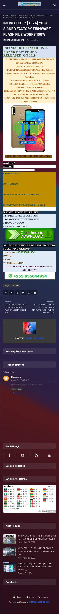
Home (5, 15)
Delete (20, 389)
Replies (16, 393)
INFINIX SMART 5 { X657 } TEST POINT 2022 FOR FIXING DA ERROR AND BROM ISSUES (37, 537)
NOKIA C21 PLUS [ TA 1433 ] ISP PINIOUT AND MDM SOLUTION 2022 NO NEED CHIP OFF (36, 551)
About (30, 597)
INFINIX (13, 15)
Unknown (16, 377)
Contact (43, 597)
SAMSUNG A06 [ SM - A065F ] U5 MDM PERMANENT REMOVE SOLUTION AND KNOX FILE (34, 566)
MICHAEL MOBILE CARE (13, 40)
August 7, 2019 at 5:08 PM (20, 380)
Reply (14, 389)
